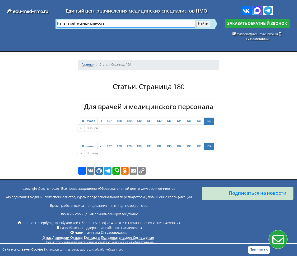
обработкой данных (108, 249)
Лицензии (61, 237)
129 (129, 121)
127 (109, 121)
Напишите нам (87, 233)
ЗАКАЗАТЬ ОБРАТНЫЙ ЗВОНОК (257, 24)
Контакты (92, 237)
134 (178, 121)
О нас (46, 237)
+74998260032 (257, 39)
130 (139, 121)
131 (149, 121)
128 (119, 121)
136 (198, 121)
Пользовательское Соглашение (127, 237)
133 (169, 121)
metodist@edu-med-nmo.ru (257, 34)
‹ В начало (87, 121)
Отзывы (76, 237)
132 (159, 121)
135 (188, 121)
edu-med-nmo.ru (27, 11)
